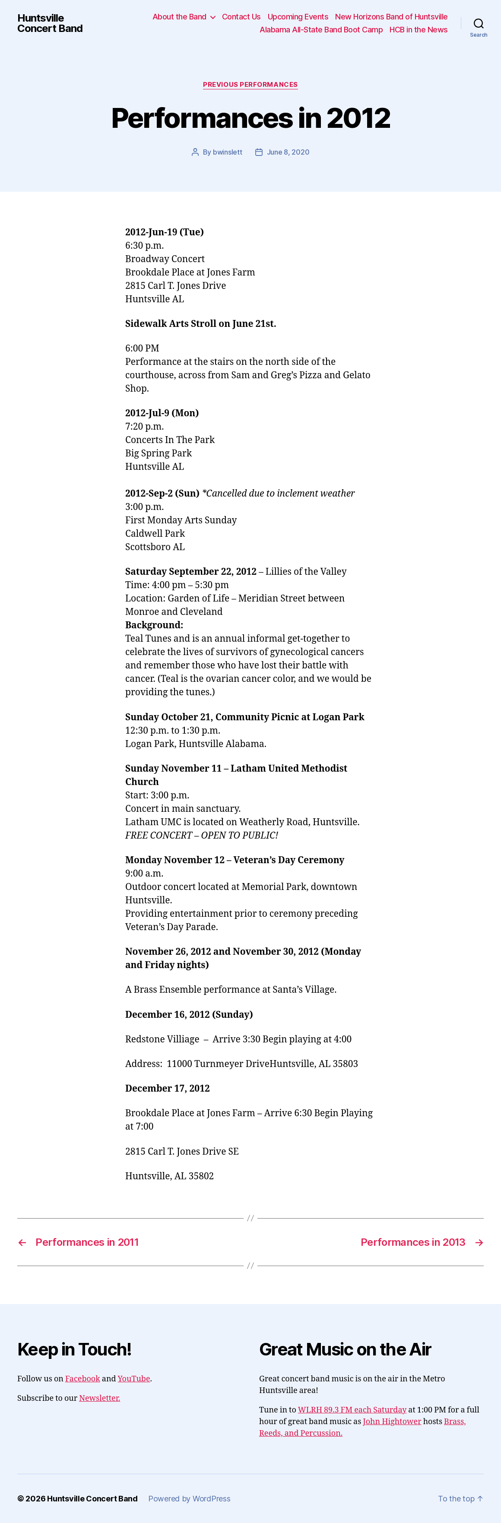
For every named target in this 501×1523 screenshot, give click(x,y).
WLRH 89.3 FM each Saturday (352, 1410)
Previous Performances (250, 85)
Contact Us (241, 16)
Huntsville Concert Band (49, 23)
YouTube (134, 1379)
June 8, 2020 (288, 152)
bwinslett (227, 152)
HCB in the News (419, 29)
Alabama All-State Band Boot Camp (321, 29)
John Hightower (392, 1422)
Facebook (82, 1379)
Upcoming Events (298, 16)
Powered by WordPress (189, 1498)
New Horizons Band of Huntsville (391, 16)
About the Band (179, 16)
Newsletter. (99, 1398)
